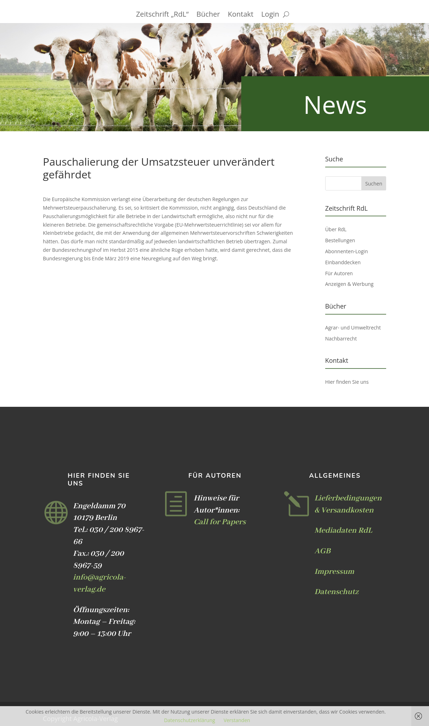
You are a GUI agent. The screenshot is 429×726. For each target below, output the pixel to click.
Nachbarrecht (341, 338)
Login (270, 15)
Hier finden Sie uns (347, 381)
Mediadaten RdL (343, 531)
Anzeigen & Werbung (349, 284)
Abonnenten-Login (346, 251)
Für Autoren (339, 273)
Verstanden (237, 720)
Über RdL (336, 229)
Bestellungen (340, 240)
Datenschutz (336, 592)
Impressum (334, 572)
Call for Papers (220, 522)
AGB (322, 551)
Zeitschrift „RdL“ (162, 15)
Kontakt (240, 15)
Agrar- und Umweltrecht (353, 327)
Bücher (208, 15)
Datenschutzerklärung (189, 720)
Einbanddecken (343, 262)
